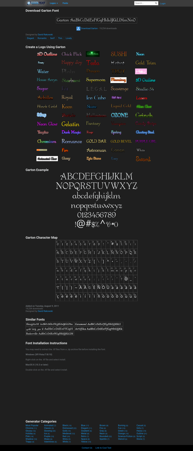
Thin (60, 38)
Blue (85, 425)
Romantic (42, 38)
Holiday (31, 433)
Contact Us (87, 448)
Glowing (49, 431)
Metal (85, 433)
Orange (123, 433)
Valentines (50, 441)
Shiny (66, 439)
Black (67, 425)
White (67, 441)
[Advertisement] (12, 49)
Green (122, 431)
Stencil (122, 439)
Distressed (69, 428)
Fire (103, 428)
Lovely (69, 38)
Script (141, 436)
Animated (50, 425)
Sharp (48, 439)
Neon (103, 433)
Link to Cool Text (103, 448)
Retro (85, 436)
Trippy (30, 441)
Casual (141, 425)
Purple (49, 436)
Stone (141, 439)
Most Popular (32, 425)
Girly (140, 428)
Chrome (31, 428)
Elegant (30, 38)
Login (163, 3)
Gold (67, 431)
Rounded (106, 436)
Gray (103, 431)
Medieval (69, 433)
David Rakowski (45, 34)
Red (66, 436)
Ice (47, 433)
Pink (30, 436)
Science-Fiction (126, 436)
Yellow (86, 441)
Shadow (31, 439)
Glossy (31, 431)
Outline (142, 433)
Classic (49, 428)
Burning (123, 425)
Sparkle (104, 439)
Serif (52, 38)
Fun (121, 428)
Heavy (141, 431)
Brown (104, 425)
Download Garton (87, 28)
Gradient (86, 431)
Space (85, 439)
